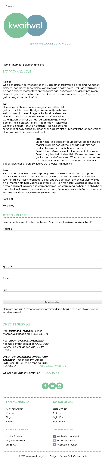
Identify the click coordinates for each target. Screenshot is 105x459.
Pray (11, 205)
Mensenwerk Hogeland (36, 456)
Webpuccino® (80, 456)
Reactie (8, 228)
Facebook (45, 385)
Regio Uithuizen (60, 408)
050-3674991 (11, 444)
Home (6, 64)
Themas (16, 64)
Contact (52, 373)
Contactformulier (14, 436)
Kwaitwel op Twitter (66, 440)
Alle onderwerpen (52, 366)
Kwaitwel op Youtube (67, 444)
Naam (7, 267)
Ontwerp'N (65, 456)
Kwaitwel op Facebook (68, 436)
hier (70, 163)
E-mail (7, 278)
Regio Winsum (59, 417)
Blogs (8, 417)
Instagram (59, 385)
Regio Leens (58, 413)
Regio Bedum (59, 421)
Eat (11, 199)
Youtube (52, 385)
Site (5, 290)
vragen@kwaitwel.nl (29, 372)
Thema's (10, 421)
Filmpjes (9, 413)
